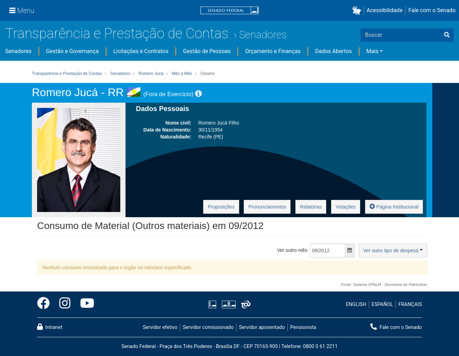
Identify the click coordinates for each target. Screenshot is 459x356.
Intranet (49, 326)
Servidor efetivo (160, 327)
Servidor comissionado (208, 327)
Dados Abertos (333, 51)
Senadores (263, 34)
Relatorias (311, 207)
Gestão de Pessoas (207, 51)
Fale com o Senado (432, 10)
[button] (358, 10)
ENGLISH (356, 304)
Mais (372, 51)
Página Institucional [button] (394, 206)
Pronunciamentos (267, 207)
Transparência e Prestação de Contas (116, 33)
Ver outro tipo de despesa (393, 250)
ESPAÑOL (382, 304)
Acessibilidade (385, 10)
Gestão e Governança (72, 51)
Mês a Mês (182, 73)
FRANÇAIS (410, 304)
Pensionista (303, 327)
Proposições (221, 207)
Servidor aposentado (262, 327)
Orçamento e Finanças (273, 51)
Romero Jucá (151, 73)
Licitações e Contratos (140, 51)
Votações (346, 207)
